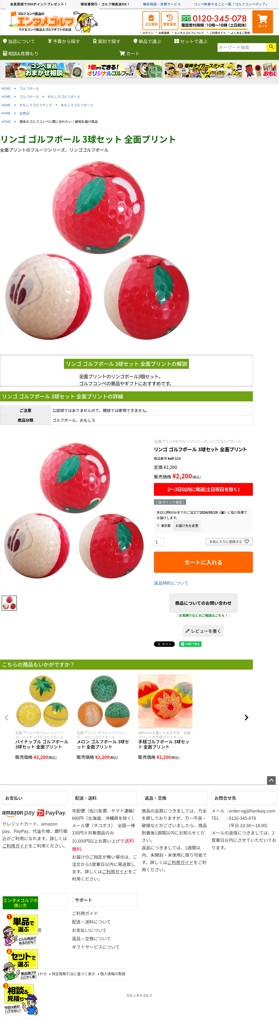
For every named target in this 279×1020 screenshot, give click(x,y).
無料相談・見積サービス (162, 4)
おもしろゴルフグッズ (36, 105)
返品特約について (171, 583)
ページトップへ (271, 780)
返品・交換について (91, 938)
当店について (19, 41)
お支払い (14, 798)
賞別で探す (106, 41)
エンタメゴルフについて (189, 33)
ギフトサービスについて (96, 947)
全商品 (24, 113)
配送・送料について (91, 921)
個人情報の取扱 (112, 973)
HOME (6, 88)
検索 (271, 47)
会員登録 (164, 33)
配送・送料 (86, 798)
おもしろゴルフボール (64, 96)
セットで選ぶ (191, 41)
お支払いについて (89, 930)
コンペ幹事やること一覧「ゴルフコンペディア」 (231, 4)
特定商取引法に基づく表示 (73, 973)
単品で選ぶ (147, 41)
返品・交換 (155, 798)
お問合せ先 (225, 798)
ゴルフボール (29, 88)
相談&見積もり (21, 53)
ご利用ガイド (217, 33)
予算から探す (64, 41)
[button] (6, 718)
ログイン (147, 33)
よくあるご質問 (240, 33)
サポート (83, 900)
